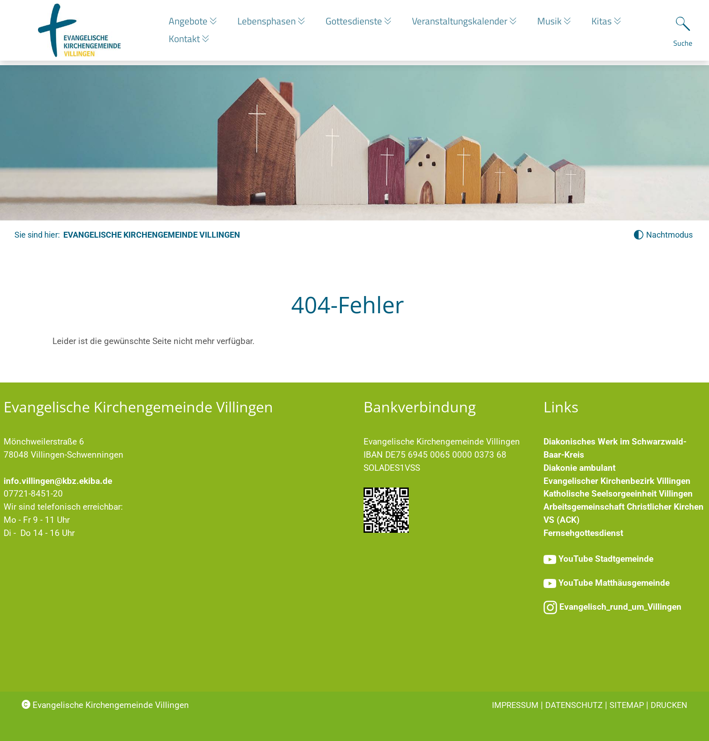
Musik (560, 23)
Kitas (614, 23)
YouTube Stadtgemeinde (605, 559)
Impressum (515, 705)
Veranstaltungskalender (468, 23)
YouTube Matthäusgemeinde (614, 583)
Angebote (189, 23)
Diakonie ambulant (579, 468)
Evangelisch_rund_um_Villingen (620, 607)
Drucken (669, 705)
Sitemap (627, 705)
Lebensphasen (270, 23)
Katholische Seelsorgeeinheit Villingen (618, 493)
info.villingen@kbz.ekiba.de (58, 481)
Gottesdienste (360, 23)
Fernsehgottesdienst (583, 533)
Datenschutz (574, 705)
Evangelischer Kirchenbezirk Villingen (617, 481)
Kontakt (185, 40)
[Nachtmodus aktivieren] (663, 235)
